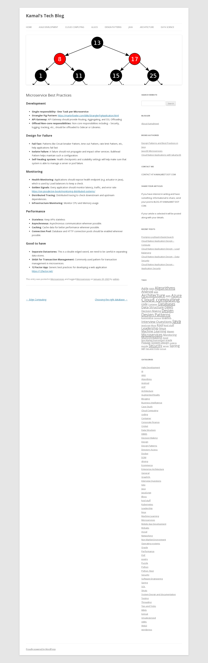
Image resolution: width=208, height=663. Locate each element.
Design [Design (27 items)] (168, 310)
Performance (147, 551)
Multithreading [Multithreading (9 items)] (151, 337)
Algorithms (146, 379)
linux (143, 512)
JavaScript (146, 492)
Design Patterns (113, 27)
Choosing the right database (111, 299)
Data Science (167, 27)
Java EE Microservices (151, 150)
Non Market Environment (153, 539)
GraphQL (145, 477)
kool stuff (146, 500)
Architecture (147, 27)
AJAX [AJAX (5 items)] (151, 288)
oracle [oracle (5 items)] (168, 340)
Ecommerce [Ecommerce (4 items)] (147, 317)
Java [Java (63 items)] (176, 321)
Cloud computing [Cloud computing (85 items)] (160, 299)
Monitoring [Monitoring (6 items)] (170, 335)
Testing (145, 598)
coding (144, 414)
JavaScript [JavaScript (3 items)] (145, 325)
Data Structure (148, 430)
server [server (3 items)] (166, 346)
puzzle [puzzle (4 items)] (144, 346)
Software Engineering (152, 578)
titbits (144, 610)
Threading (146, 602)
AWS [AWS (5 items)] (168, 296)
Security (145, 574)
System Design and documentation (158, 594)
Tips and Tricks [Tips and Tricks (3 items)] (152, 348)
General (145, 473)
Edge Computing (36, 299)
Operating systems (150, 543)
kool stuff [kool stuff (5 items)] (169, 325)
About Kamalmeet (150, 123)
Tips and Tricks (148, 606)
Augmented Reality (150, 394)
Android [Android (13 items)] (147, 291)
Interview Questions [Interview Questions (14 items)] (156, 322)
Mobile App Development (153, 523)
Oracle (144, 547)
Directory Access (149, 449)
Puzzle (144, 563)
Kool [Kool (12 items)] (160, 325)
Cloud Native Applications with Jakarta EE (161, 154)
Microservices (57, 279)
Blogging (145, 398)
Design (144, 441)
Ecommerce (147, 465)
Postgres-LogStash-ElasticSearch (157, 237)
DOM (143, 457)
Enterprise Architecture (152, 469)
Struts (144, 590)
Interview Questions (151, 480)
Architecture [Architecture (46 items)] (153, 295)
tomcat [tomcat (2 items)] (163, 349)
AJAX (143, 375)
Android (145, 383)
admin (116, 279)
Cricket (144, 426)
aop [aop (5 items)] (156, 291)
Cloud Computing (149, 410)
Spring (144, 582)
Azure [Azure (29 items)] (176, 295)
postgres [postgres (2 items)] (173, 343)
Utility (144, 621)
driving (144, 461)
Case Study (147, 406)
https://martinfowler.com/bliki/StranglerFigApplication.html (88, 115)
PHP (143, 555)
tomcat (144, 613)
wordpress (146, 629)
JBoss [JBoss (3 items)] (153, 325)
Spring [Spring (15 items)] (175, 345)
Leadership (147, 508)
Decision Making (149, 437)
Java (131, 27)
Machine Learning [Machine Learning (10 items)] (153, 331)
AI (142, 371)
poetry (144, 559)
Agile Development (48, 27)
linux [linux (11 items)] (162, 328)
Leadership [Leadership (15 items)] (149, 328)
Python (144, 567)
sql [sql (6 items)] (143, 348)
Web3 (144, 625)
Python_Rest (147, 570)
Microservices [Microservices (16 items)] (151, 334)
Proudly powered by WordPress (41, 649)
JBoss (144, 496)
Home (29, 27)
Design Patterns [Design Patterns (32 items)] (155, 314)
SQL (143, 586)
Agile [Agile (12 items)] (145, 288)
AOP (143, 387)
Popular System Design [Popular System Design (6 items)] (155, 342)
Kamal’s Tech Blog (45, 16)
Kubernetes (147, 504)
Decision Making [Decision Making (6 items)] (151, 311)
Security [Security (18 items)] (155, 345)
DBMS (144, 433)
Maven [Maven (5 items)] (170, 331)
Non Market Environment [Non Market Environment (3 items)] (153, 340)
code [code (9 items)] (144, 304)
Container (146, 418)
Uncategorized (148, 617)
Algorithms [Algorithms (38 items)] (165, 288)
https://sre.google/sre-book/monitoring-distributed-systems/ (63, 191)
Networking (147, 535)
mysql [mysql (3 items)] (165, 337)
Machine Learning (150, 516)
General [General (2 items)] (157, 318)
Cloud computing (74, 27)
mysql (144, 531)
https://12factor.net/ (42, 271)
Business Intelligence (151, 402)
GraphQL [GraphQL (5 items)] (166, 317)
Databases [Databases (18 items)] (166, 304)
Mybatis (145, 527)
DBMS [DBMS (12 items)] (168, 307)
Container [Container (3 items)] (152, 304)
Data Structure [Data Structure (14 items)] (152, 307)
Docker (144, 453)
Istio (143, 484)
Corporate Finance (150, 422)
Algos (94, 27)
